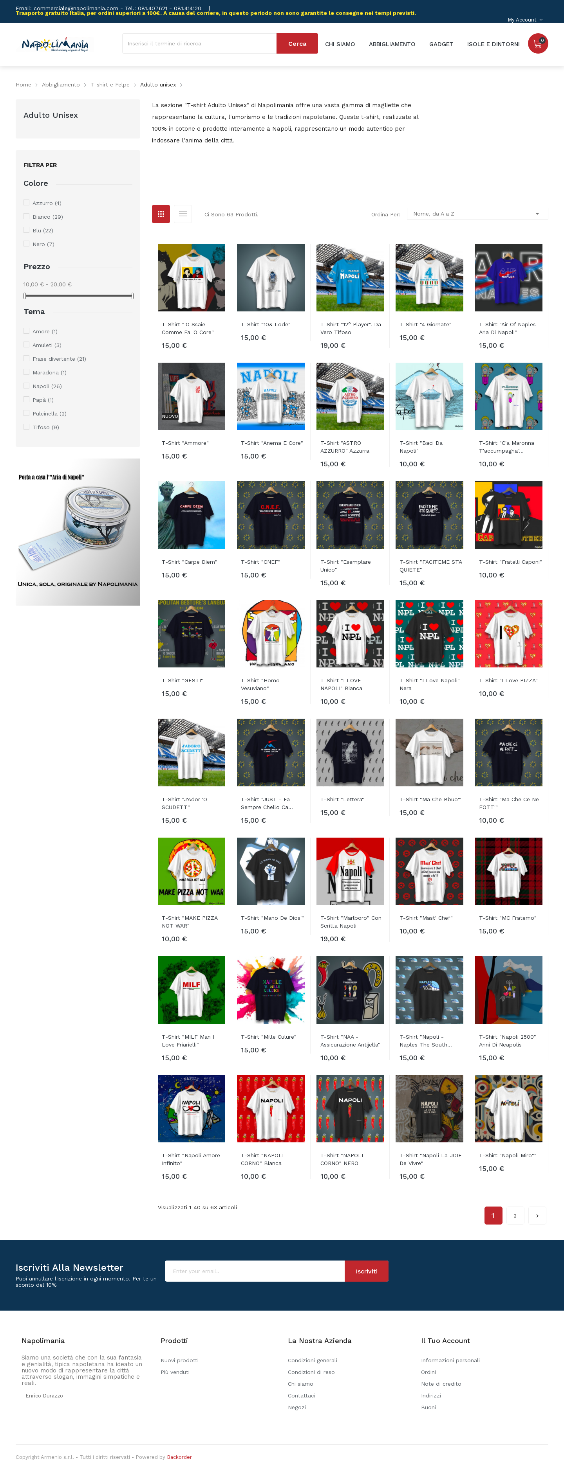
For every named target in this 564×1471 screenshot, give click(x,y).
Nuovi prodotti (180, 1360)
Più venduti (175, 1372)
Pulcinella (50, 413)
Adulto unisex (51, 115)
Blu (43, 230)
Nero (43, 244)
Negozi (297, 1407)
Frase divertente (59, 359)
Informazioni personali (450, 1360)
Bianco (48, 217)
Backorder (179, 1457)
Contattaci (301, 1395)
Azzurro (47, 203)
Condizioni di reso (311, 1372)
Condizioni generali (312, 1360)
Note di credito (441, 1384)
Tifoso (46, 427)
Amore (45, 331)
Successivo (537, 1213)
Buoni (428, 1407)
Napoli (47, 386)
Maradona (50, 372)
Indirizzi (431, 1395)
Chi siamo (300, 1384)
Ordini (428, 1372)
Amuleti (47, 345)
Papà (43, 400)
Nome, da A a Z (477, 213)
